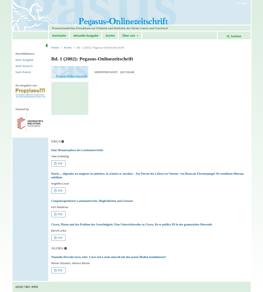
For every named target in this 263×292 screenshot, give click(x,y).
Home (55, 47)
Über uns (129, 35)
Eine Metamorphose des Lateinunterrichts (77, 150)
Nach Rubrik (23, 72)
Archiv (110, 35)
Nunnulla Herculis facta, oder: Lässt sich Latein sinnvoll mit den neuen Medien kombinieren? (108, 257)
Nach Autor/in (24, 66)
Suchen (235, 36)
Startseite (59, 35)
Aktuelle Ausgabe (86, 35)
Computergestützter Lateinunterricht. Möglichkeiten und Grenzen (92, 201)
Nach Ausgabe (24, 60)
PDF (60, 163)
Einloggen (243, 3)
